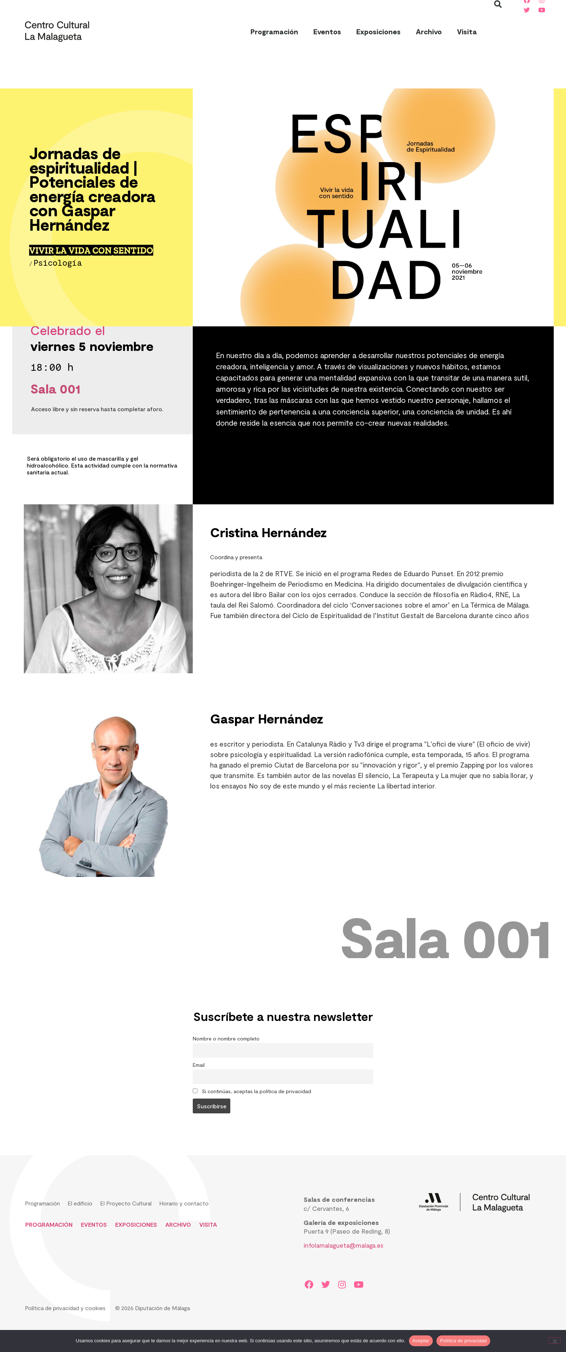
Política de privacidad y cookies (65, 1307)
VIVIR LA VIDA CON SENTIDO (91, 250)
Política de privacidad (463, 1340)
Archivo (429, 31)
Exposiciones (378, 31)
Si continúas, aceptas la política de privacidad (252, 1091)
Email (199, 1065)
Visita (466, 31)
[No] (554, 1340)
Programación (274, 31)
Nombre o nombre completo (226, 1038)
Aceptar (421, 1340)
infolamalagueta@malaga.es (343, 1245)
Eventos (327, 31)
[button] (498, 31)
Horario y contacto (184, 1203)
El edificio (80, 1203)
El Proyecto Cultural (126, 1203)
